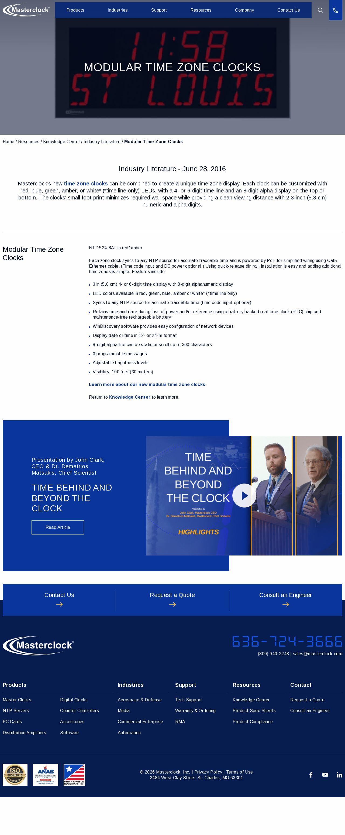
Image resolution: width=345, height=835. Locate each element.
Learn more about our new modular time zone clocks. (147, 384)
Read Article (58, 527)
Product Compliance (253, 759)
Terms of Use (239, 810)
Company (245, 10)
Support (163, 10)
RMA (180, 759)
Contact (301, 723)
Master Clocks (17, 737)
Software (69, 770)
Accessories (72, 759)
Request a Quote (307, 737)
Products (84, 10)
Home (9, 141)
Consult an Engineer (310, 748)
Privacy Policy (208, 810)
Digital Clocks (74, 737)
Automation (129, 770)
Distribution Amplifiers (24, 770)
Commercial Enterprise (140, 759)
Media (124, 748)
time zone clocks (86, 184)
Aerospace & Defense (140, 737)
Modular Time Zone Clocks (153, 141)
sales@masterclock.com (317, 689)
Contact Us (289, 10)
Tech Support (188, 737)
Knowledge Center (61, 141)
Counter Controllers (79, 748)
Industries (124, 10)
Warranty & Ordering (195, 748)
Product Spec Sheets (254, 748)
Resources (204, 10)
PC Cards (12, 759)
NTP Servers (16, 748)
